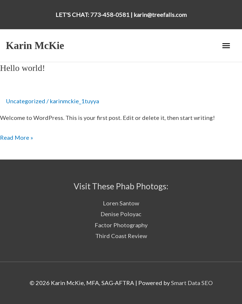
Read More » (16, 136)
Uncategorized (25, 100)
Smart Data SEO (192, 282)
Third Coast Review (121, 235)
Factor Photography (121, 224)
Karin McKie (35, 45)
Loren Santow (121, 203)
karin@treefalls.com (160, 14)
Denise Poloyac (121, 213)
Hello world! (22, 68)
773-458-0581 (109, 14)
